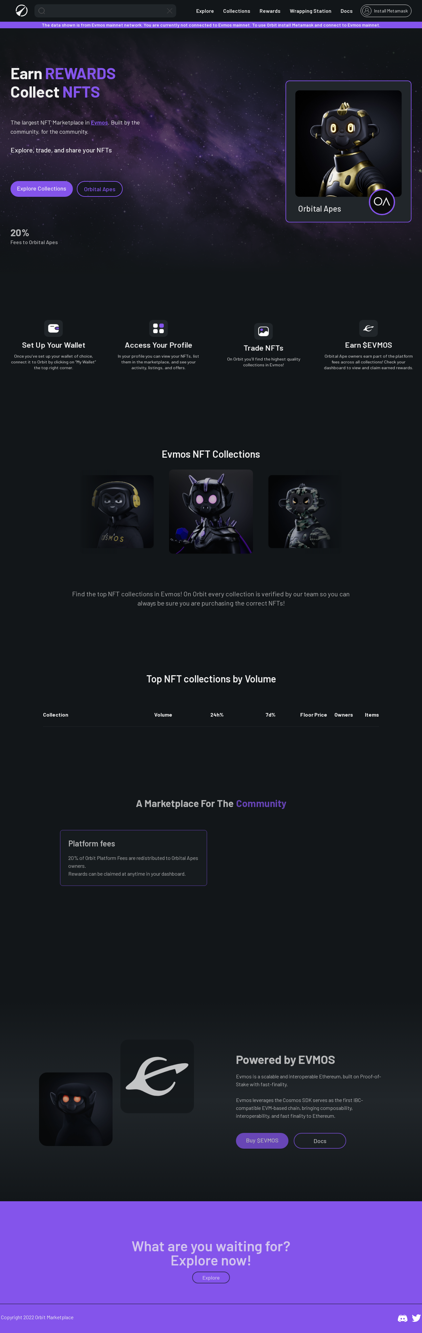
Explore (205, 11)
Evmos (99, 122)
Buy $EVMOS (262, 1140)
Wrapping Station (310, 11)
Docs (347, 11)
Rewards (270, 11)
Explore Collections (41, 188)
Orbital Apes (100, 189)
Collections (236, 11)
